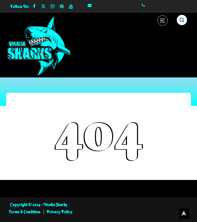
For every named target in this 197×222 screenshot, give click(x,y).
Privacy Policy (59, 211)
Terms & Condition (25, 211)
